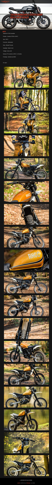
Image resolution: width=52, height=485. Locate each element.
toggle (50, 1)
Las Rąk (33, 483)
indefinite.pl (23, 483)
